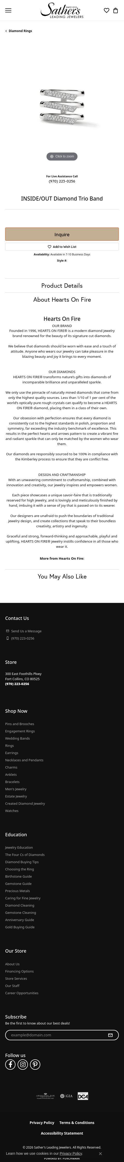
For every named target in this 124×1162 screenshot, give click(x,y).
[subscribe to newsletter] (110, 1035)
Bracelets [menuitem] (12, 781)
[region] (62, 106)
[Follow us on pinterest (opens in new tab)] (35, 1064)
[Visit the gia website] (66, 1096)
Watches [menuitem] (11, 810)
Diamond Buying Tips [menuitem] (22, 862)
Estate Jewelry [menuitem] (16, 796)
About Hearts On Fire (62, 299)
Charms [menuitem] (11, 767)
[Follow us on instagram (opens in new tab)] (23, 1064)
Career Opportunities (21, 993)
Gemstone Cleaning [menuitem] (20, 912)
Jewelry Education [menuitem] (19, 847)
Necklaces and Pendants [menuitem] (24, 760)
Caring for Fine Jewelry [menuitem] (23, 898)
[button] (106, 10)
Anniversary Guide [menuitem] (19, 919)
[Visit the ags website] (45, 1096)
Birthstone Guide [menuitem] (18, 876)
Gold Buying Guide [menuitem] (20, 927)
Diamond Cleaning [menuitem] (19, 905)
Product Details (62, 285)
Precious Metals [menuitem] (17, 890)
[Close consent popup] (100, 1153)
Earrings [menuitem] (11, 752)
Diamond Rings (20, 31)
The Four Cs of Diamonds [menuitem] (25, 854)
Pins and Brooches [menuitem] (19, 723)
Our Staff (12, 985)
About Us (12, 964)
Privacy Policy (42, 1122)
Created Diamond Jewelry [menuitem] (25, 803)
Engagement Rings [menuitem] (20, 731)
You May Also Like (62, 576)
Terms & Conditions (76, 1122)
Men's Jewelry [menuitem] (15, 789)
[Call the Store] (17, 683)
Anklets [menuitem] (11, 774)
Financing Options (19, 971)
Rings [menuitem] (9, 745)
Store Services (16, 978)
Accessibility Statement (62, 1133)
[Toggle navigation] (8, 10)
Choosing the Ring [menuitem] (19, 869)
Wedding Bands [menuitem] (17, 738)
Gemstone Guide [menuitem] (18, 883)
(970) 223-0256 (62, 181)
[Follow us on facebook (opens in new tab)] (10, 1064)
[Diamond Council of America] (83, 1096)
